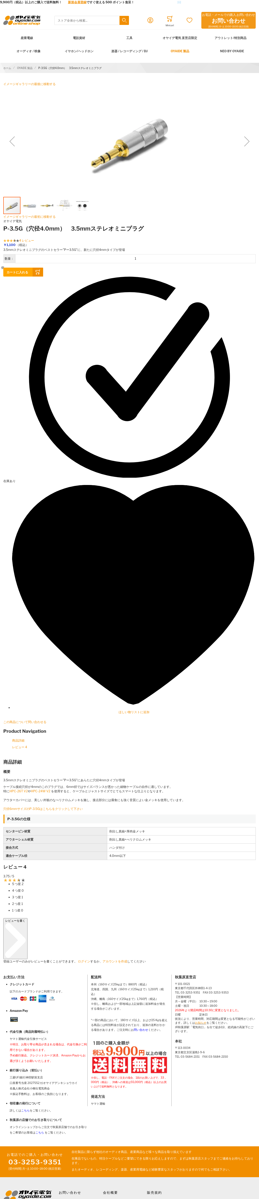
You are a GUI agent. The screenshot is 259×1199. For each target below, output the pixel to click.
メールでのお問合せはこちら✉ (159, 2)
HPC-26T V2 (18, 791)
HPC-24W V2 (41, 791)
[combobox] (91, 20)
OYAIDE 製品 (180, 51)
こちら (25, 1110)
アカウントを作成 (115, 961)
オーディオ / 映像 (28, 51)
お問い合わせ (70, 1193)
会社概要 (110, 1193)
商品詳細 (18, 740)
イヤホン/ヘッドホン (79, 51)
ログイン (84, 961)
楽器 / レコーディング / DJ (129, 51)
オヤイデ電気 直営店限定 (180, 38)
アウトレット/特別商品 (230, 38)
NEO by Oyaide (232, 51)
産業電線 (27, 38)
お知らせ (200, 1022)
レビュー (19, 747)
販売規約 (154, 1193)
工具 (129, 38)
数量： (9, 258)
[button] (12, 141)
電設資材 (79, 38)
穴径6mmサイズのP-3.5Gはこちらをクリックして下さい (44, 809)
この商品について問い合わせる (24, 722)
